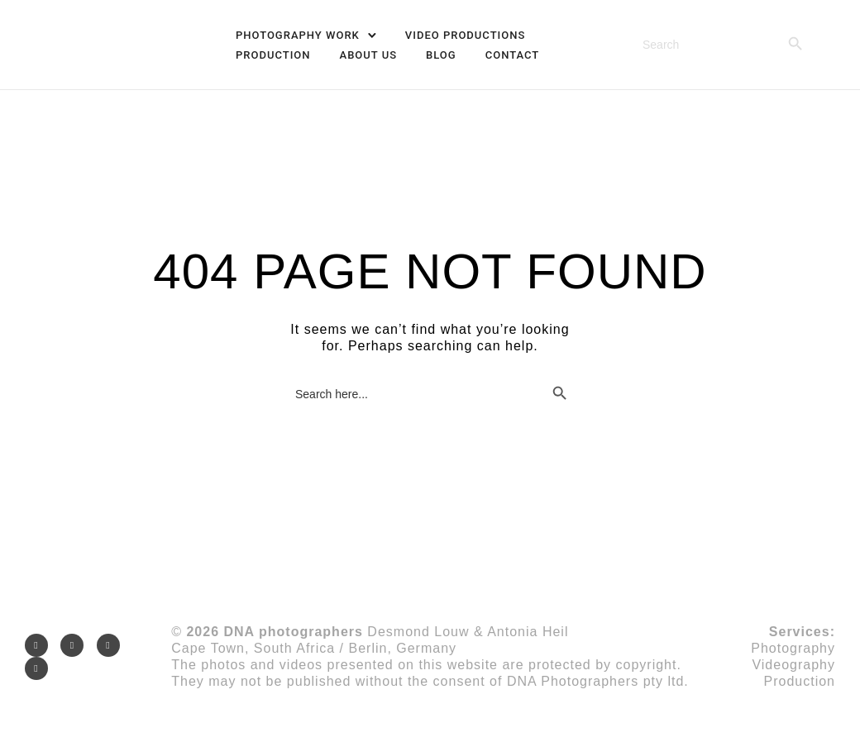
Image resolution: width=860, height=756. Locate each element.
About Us (369, 55)
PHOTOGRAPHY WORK (298, 35)
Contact (512, 55)
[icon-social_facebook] (76, 645)
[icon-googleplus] (112, 645)
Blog (441, 55)
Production (273, 55)
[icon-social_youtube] (36, 668)
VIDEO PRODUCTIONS (465, 35)
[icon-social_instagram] (40, 645)
